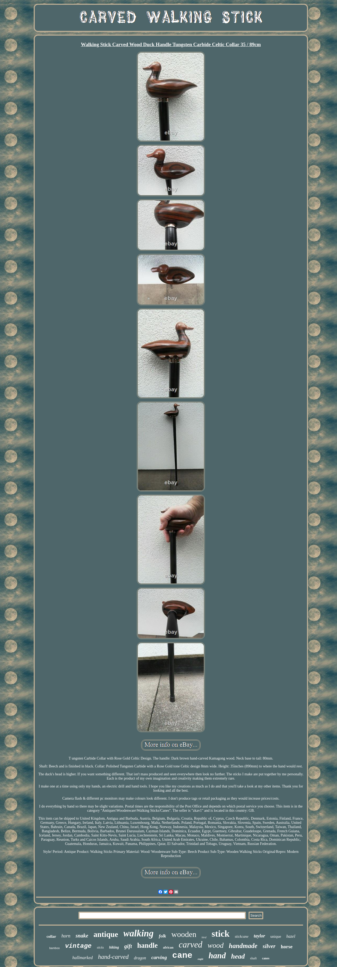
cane (182, 955)
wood (216, 945)
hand (217, 955)
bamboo (54, 948)
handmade (243, 945)
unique (275, 936)
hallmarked (82, 957)
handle (147, 945)
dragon (140, 958)
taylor (259, 936)
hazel (290, 936)
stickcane (242, 937)
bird (204, 937)
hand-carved (113, 957)
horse (286, 946)
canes (265, 958)
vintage (78, 946)
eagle (201, 959)
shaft (253, 958)
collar (51, 936)
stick (221, 934)
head (238, 956)
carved (190, 944)
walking (138, 933)
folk (162, 936)
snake (82, 936)
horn (65, 936)
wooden (183, 934)
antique (105, 934)
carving (159, 957)
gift (128, 946)
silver (269, 946)
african (168, 947)
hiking (114, 947)
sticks (100, 947)
